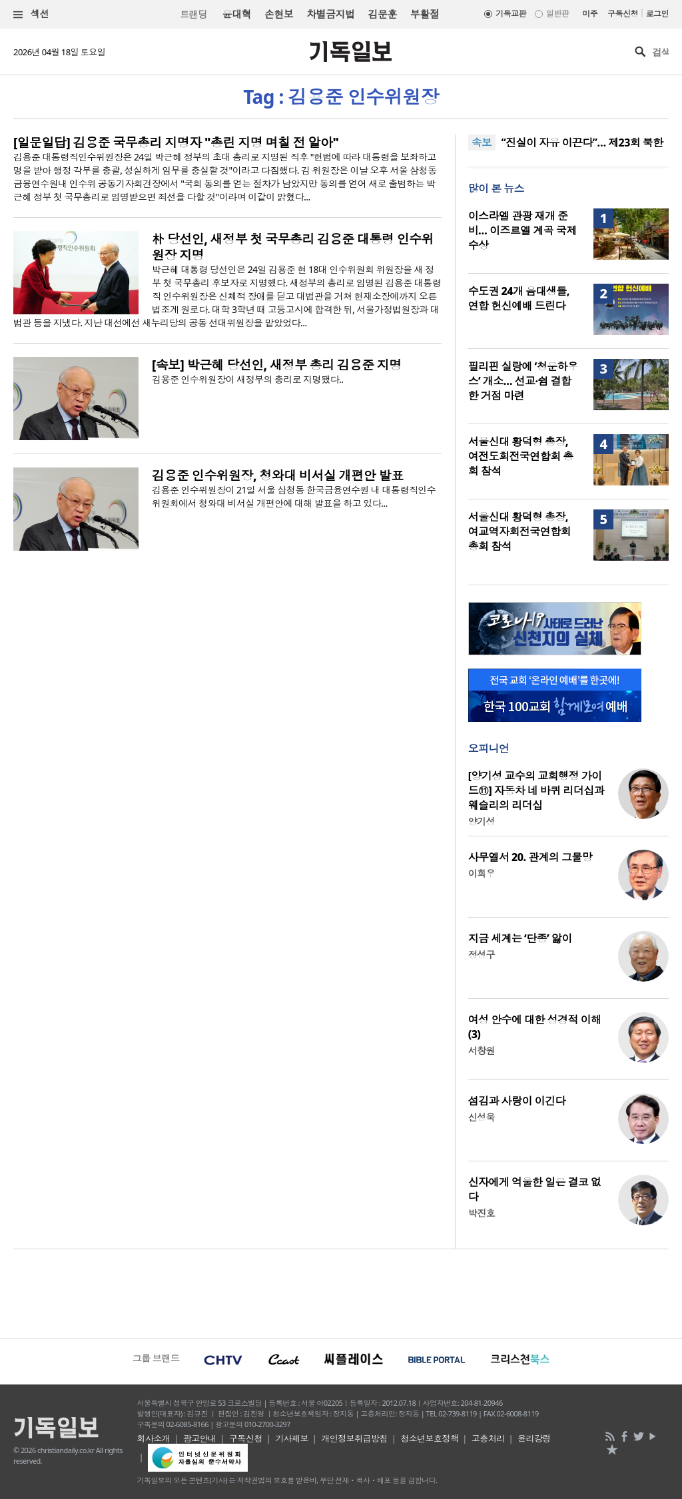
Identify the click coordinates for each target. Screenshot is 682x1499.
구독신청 (622, 13)
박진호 (481, 1213)
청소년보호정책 (429, 1438)
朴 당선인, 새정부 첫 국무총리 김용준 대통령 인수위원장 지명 (293, 247)
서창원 (481, 1050)
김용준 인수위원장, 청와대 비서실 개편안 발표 (277, 475)
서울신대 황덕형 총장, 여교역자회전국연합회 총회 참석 (519, 531)
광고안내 (199, 1438)
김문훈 (382, 14)
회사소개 (153, 1438)
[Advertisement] (341, 1292)
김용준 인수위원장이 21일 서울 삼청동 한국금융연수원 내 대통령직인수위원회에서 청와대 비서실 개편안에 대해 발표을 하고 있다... (294, 496)
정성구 (481, 954)
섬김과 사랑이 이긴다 (516, 1100)
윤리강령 (534, 1438)
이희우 (481, 873)
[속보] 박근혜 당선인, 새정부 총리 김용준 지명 (277, 365)
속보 (482, 142)
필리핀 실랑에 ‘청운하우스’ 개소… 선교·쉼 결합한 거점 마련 (523, 381)
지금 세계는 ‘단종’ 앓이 (520, 938)
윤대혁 (236, 14)
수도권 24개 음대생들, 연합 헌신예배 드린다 (518, 298)
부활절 (424, 14)
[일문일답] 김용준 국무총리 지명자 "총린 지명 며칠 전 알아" (175, 142)
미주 (589, 13)
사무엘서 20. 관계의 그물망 (530, 857)
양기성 (481, 821)
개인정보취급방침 (354, 1438)
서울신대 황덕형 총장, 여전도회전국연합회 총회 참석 (520, 456)
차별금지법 (330, 14)
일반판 (557, 13)
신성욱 (481, 1117)
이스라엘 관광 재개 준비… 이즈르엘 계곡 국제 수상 (522, 230)
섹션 (31, 14)
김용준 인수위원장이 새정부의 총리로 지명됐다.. (248, 379)
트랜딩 (193, 14)
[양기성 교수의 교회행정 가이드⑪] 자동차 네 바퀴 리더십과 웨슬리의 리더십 (536, 790)
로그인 (657, 13)
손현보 (278, 14)
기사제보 (291, 1438)
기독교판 (511, 13)
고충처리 (488, 1438)
